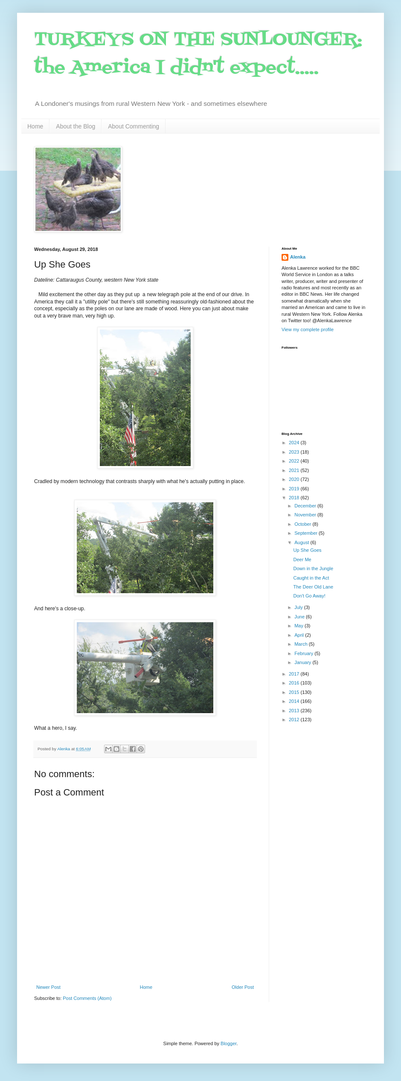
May (299, 625)
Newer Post (48, 987)
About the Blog (75, 126)
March (301, 644)
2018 (295, 497)
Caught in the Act (311, 577)
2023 (295, 452)
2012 (295, 719)
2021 (295, 470)
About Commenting (133, 126)
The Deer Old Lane (313, 586)
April (299, 635)
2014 (295, 701)
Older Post (243, 987)
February (304, 653)
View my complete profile (308, 329)
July (299, 607)
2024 (295, 442)
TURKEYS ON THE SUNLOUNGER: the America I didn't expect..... (198, 54)
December (305, 505)
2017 (295, 673)
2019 (295, 488)
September (306, 533)
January (303, 662)
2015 (295, 692)
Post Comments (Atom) (87, 998)
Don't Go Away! (309, 595)
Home (35, 126)
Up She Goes (307, 550)
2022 (295, 460)
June (300, 616)
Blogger (228, 1043)
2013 (295, 710)
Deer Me (302, 559)
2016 (295, 682)
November (305, 514)
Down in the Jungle (313, 568)
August (302, 542)
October (303, 524)
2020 (295, 479)
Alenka (297, 256)
